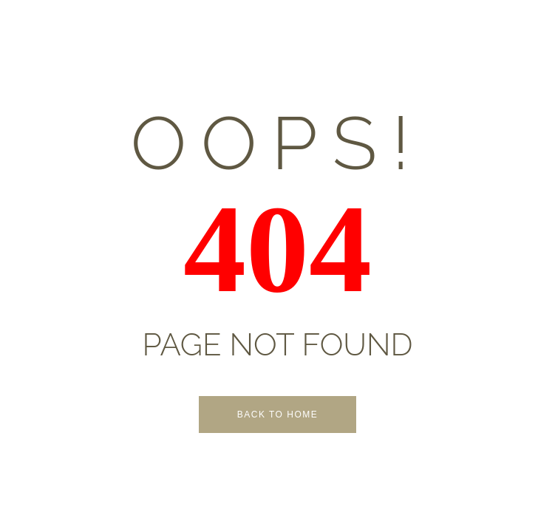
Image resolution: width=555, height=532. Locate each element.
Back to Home (278, 414)
